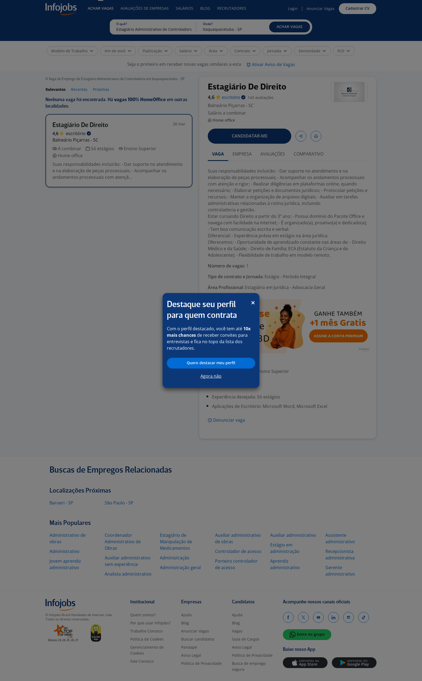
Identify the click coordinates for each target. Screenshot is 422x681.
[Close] (253, 303)
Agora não (211, 376)
